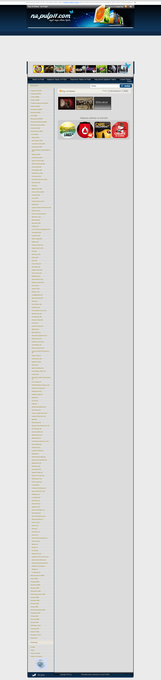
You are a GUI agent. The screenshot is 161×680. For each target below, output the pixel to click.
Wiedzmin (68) (36, 154)
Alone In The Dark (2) (38, 475)
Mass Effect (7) (36, 332)
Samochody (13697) (36, 109)
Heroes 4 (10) (36, 288)
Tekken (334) (35, 137)
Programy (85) (35, 628)
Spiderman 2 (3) (36, 463)
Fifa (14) (34, 251)
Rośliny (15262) (35, 106)
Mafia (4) (34, 419)
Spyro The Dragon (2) (38, 510)
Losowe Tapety (125, 79)
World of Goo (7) (36, 338)
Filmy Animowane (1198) (38, 594)
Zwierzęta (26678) (36, 93)
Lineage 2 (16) (36, 235)
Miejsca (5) (34, 638)
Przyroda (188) (35, 619)
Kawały (33, 647)
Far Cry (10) (35, 285)
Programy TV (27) (36, 635)
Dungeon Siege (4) (37, 394)
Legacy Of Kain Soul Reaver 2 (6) (40, 351)
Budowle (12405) (35, 112)
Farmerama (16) (36, 232)
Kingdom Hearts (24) (38, 201)
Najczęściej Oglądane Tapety (105, 79)
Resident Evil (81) (37, 147)
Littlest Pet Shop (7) (37, 326)
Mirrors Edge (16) (37, 238)
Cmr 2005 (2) (35, 485)
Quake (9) (34, 301)
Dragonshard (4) (36, 391)
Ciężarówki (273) (35, 613)
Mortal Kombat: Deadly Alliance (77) (41, 150)
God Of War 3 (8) (36, 304)
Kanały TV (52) (35, 631)
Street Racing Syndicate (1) (40, 563)
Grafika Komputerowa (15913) (39, 103)
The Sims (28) (36, 195)
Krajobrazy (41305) (36, 90)
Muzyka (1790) (35, 588)
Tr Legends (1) (36, 572)
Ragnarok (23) (36, 210)
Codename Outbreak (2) (39, 488)
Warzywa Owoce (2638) (37, 575)
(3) (37, 444)
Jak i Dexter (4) (36, 410)
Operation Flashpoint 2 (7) (39, 335)
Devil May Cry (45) (37, 173)
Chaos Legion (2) (37, 482)
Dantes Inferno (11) (37, 279)
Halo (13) (34, 260)
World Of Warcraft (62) (38, 163)
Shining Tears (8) (37, 313)
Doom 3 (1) (35, 525)
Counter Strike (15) (37, 245)
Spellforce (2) (36, 506)
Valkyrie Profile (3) (37, 472)
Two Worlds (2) (36, 513)
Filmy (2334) (34, 578)
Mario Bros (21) (36, 217)
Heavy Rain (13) (36, 263)
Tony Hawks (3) (36, 469)
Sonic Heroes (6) (37, 358)
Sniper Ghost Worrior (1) (39, 560)
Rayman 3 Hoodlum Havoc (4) (40, 425)
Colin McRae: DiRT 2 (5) (39, 371)
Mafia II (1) (35, 544)
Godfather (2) (36, 494)
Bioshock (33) (36, 182)
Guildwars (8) (36, 307)
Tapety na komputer (36, 656)
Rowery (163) (34, 622)
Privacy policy (126, 674)
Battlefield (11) (36, 276)
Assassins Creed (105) (38, 143)
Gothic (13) (35, 257)
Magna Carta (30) (37, 188)
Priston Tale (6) (36, 355)
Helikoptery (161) (36, 625)
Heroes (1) (35, 535)
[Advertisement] (80, 44)
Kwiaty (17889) (35, 100)
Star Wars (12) (36, 267)
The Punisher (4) (36, 428)
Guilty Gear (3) (36, 447)
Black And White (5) (37, 368)
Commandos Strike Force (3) (40, 441)
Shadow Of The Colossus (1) (40, 556)
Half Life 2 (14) (36, 254)
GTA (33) (34, 185)
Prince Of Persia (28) (38, 192)
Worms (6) (35, 365)
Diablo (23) (35, 204)
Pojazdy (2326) (35, 581)
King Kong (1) (36, 541)
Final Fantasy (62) (37, 157)
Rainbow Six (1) (36, 553)
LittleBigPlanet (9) (37, 295)
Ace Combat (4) (36, 382)
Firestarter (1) (36, 531)
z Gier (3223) (34, 134)
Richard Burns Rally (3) (39, 457)
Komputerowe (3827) (37, 131)
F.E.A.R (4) (35, 400)
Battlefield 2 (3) (36, 438)
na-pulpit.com (76, 674)
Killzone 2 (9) (35, 291)
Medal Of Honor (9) (37, 298)
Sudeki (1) (35, 569)
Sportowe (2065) (35, 585)
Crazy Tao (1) (35, 522)
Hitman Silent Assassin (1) (39, 538)
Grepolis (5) (35, 374)
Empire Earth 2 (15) (37, 248)
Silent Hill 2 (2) (36, 503)
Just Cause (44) (36, 176)
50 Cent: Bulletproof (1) (39, 516)
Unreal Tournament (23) (39, 213)
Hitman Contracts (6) (38, 348)
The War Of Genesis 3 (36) (39, 179)
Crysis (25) (35, 198)
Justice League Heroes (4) (39, 413)
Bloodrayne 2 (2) (36, 478)
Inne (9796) (34, 115)
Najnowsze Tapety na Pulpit (80, 79)
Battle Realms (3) (37, 435)
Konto (129, 81)
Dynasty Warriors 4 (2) (38, 491)
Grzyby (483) (34, 606)
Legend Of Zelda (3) (37, 450)
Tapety (33, 650)
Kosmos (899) (35, 597)
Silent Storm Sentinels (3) (39, 460)
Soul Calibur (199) (37, 140)
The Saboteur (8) (37, 316)
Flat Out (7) (35, 323)
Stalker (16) (35, 242)
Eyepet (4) (35, 397)
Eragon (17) (35, 226)
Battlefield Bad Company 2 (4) (40, 385)
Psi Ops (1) (35, 550)
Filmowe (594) (35, 603)
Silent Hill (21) (36, 220)
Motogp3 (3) (35, 453)
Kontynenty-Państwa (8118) (39, 122)
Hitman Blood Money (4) (39, 407)
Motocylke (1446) (36, 591)
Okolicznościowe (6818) (38, 125)
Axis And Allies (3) (37, 432)
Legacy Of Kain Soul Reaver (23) (41, 207)
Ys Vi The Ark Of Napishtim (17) (41, 229)
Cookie (112, 674)
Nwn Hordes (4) (36, 422)
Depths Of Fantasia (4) (38, 388)
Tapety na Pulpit (38, 79)
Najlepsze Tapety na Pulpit (57, 79)
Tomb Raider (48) (37, 170)
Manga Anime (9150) (37, 118)
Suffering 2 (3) (36, 466)
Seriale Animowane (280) (38, 610)
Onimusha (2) (36, 500)
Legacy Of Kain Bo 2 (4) (39, 416)
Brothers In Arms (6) (38, 341)
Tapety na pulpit (35, 653)
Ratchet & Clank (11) (38, 282)
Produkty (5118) (35, 128)
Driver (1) (34, 528)
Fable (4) (34, 403)
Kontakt (118, 674)
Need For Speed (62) (38, 160)
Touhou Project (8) (37, 320)
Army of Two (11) (37, 273)
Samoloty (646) (35, 600)
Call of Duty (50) (36, 167)
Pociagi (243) (34, 616)
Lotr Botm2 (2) (36, 497)
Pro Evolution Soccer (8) (39, 310)
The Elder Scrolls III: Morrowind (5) (41, 378)
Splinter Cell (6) (36, 362)
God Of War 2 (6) (36, 345)
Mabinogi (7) (35, 329)
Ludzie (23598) (35, 97)
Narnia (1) (35, 547)
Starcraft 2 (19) (36, 223)
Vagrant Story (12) (37, 270)
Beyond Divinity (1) (37, 519)
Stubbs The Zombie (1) (38, 566)
